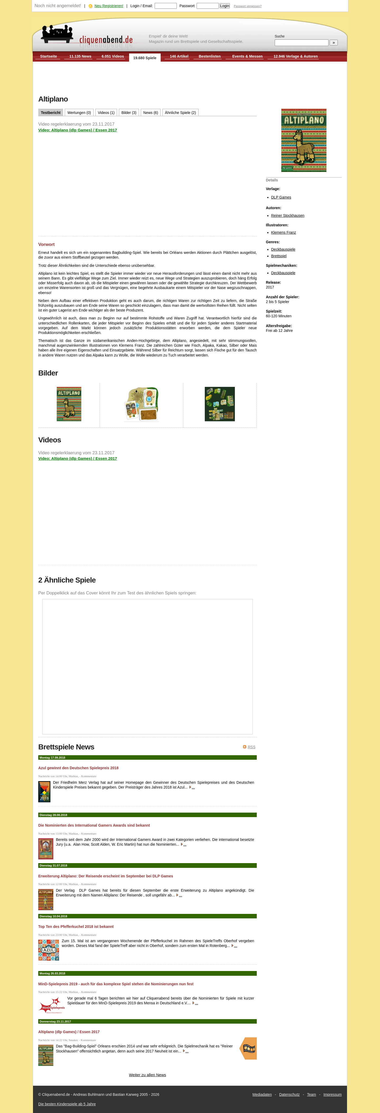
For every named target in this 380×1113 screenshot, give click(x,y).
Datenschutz (289, 1094)
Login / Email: (141, 6)
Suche (279, 36)
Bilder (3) (128, 113)
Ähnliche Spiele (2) (180, 113)
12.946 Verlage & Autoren (296, 56)
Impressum (333, 1094)
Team (311, 1094)
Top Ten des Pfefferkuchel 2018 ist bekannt (76, 926)
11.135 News (80, 56)
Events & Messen (247, 56)
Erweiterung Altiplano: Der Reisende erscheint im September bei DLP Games (105, 876)
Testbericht (50, 113)
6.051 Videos (113, 56)
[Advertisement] (190, 79)
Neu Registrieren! (108, 6)
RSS (251, 747)
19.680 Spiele (144, 58)
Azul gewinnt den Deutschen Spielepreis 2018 (78, 768)
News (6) (150, 113)
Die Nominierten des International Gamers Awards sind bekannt (94, 825)
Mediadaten (262, 1094)
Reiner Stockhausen (288, 215)
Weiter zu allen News (147, 1075)
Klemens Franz (283, 232)
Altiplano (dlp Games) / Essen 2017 (69, 1032)
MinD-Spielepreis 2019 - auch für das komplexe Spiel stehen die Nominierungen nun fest (115, 984)
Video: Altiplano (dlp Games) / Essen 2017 (77, 130)
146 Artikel (179, 56)
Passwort (187, 6)
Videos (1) (106, 113)
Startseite (48, 56)
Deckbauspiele (283, 249)
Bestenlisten (210, 56)
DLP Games (281, 197)
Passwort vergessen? (248, 6)
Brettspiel (279, 256)
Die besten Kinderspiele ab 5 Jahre (67, 1104)
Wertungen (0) (79, 113)
